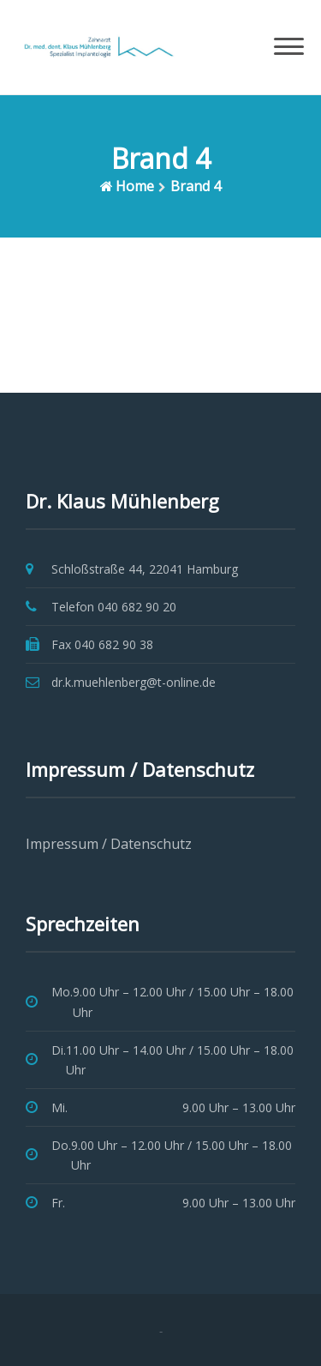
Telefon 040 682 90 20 (113, 607)
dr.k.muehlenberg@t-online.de (133, 682)
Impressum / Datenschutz (109, 843)
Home (135, 186)
